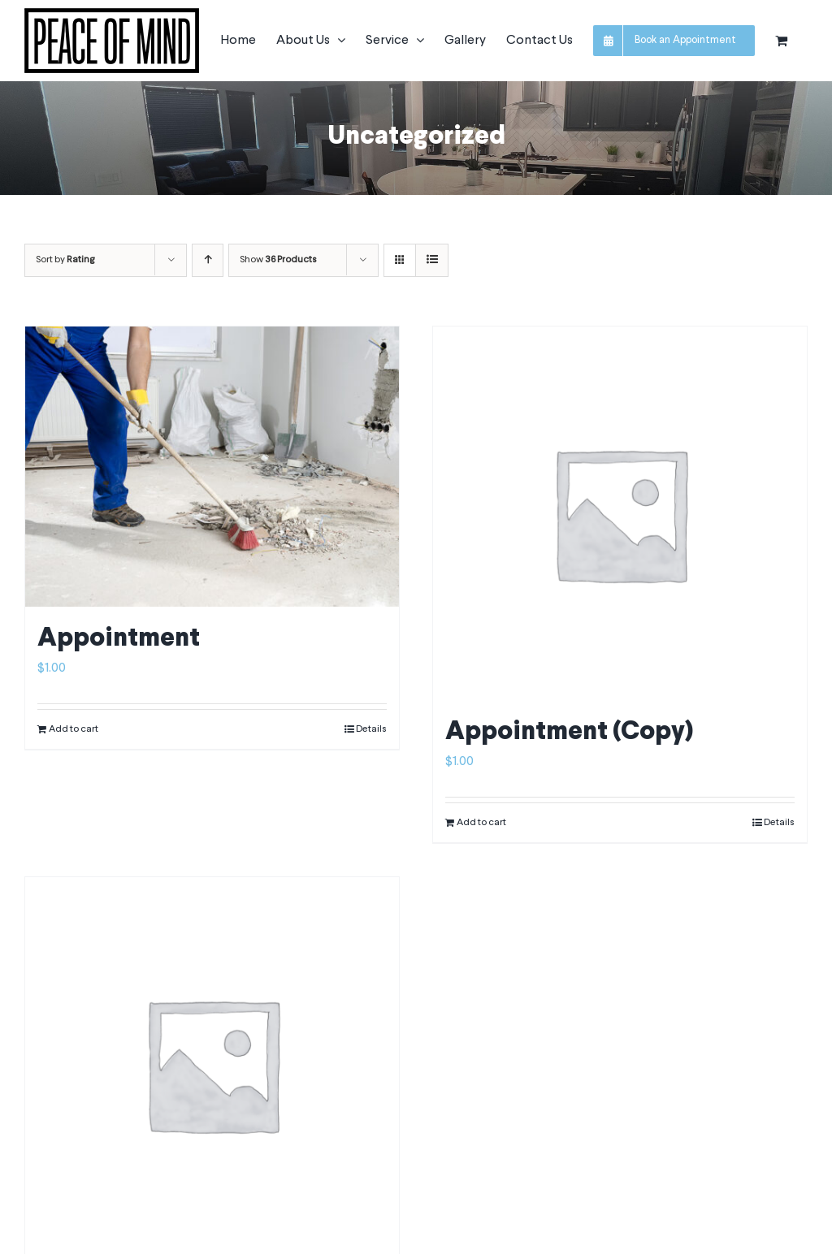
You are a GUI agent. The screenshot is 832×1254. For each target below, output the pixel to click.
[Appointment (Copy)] (620, 513)
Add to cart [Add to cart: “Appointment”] (73, 729)
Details (371, 729)
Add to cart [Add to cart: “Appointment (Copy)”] (481, 823)
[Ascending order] (207, 260)
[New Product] (212, 1064)
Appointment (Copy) (569, 732)
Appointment (118, 639)
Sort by (65, 260)
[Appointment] (212, 466)
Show (278, 260)
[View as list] (432, 260)
